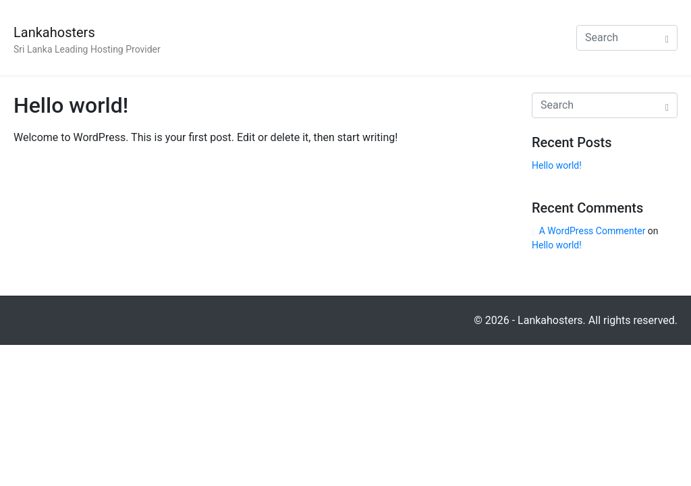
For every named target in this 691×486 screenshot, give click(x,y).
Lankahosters (54, 32)
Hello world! (70, 105)
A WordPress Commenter (592, 230)
